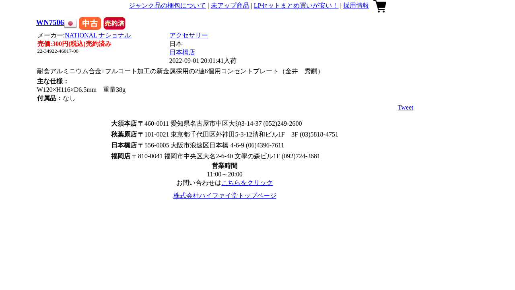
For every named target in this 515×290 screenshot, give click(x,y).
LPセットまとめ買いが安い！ (296, 5)
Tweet (406, 107)
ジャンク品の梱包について (167, 5)
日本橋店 (182, 52)
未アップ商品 (230, 5)
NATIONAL (98, 35)
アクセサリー (188, 35)
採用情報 (356, 5)
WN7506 (50, 22)
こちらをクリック (247, 182)
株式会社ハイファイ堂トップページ (224, 195)
